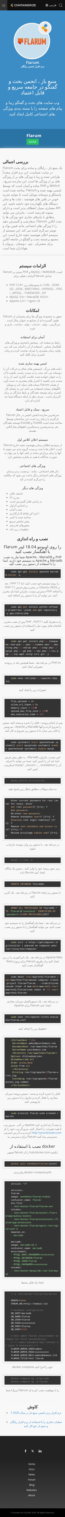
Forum (31, 1479)
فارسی (50, 5)
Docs (32, 1469)
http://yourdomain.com (46, 1133)
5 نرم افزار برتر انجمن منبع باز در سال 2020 (36, 1413)
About (31, 1495)
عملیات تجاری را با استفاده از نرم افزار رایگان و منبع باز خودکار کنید (36, 1424)
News (31, 1474)
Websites (32, 1490)
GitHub (32, 141)
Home (31, 1464)
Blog (31, 1484)
